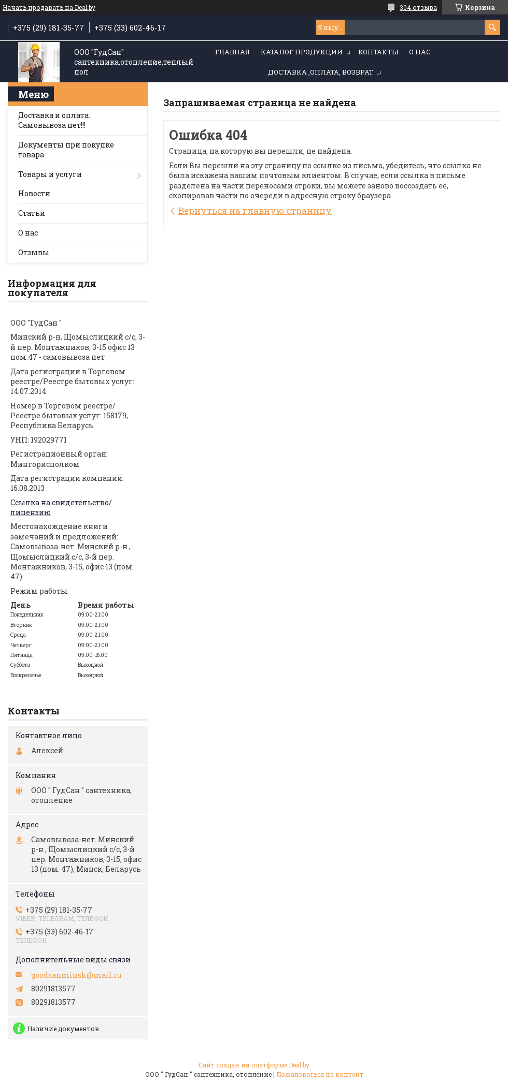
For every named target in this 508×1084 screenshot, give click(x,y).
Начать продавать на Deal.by (49, 7)
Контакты (378, 51)
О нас (420, 51)
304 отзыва (418, 7)
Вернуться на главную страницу (255, 210)
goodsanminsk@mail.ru (76, 975)
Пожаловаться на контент (319, 1074)
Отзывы (33, 252)
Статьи (31, 213)
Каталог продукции (302, 51)
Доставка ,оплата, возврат (320, 72)
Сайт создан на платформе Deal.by (254, 1065)
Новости (34, 193)
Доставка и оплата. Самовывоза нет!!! (54, 120)
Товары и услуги (50, 174)
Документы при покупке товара (66, 149)
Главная (232, 51)
